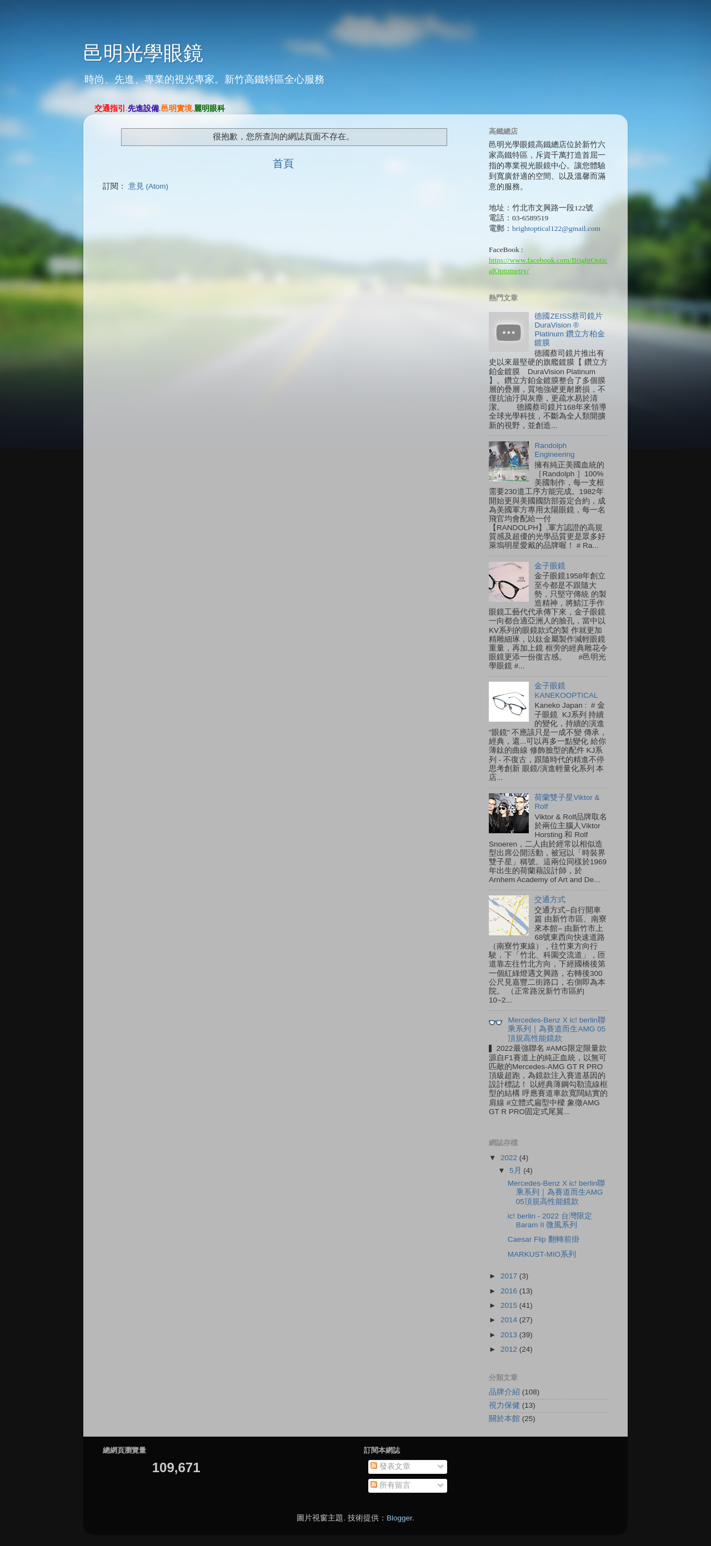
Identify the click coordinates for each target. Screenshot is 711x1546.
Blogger (399, 1518)
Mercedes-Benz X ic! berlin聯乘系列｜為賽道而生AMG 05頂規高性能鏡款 (556, 1029)
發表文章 (390, 1466)
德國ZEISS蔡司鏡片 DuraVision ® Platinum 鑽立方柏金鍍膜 (569, 330)
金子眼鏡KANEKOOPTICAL (566, 690)
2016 (509, 1291)
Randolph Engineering (554, 450)
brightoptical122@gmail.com (556, 228)
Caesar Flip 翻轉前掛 (543, 1239)
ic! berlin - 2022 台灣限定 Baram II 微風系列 (550, 1220)
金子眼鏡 (549, 566)
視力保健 (504, 1405)
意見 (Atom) (148, 186)
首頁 (283, 163)
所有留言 (390, 1485)
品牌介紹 (504, 1392)
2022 (509, 1158)
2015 (509, 1305)
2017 (509, 1276)
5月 (516, 1170)
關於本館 (504, 1418)
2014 (509, 1320)
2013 (509, 1335)
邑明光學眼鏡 (143, 53)
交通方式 (549, 899)
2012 (509, 1349)
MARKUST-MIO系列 (542, 1254)
